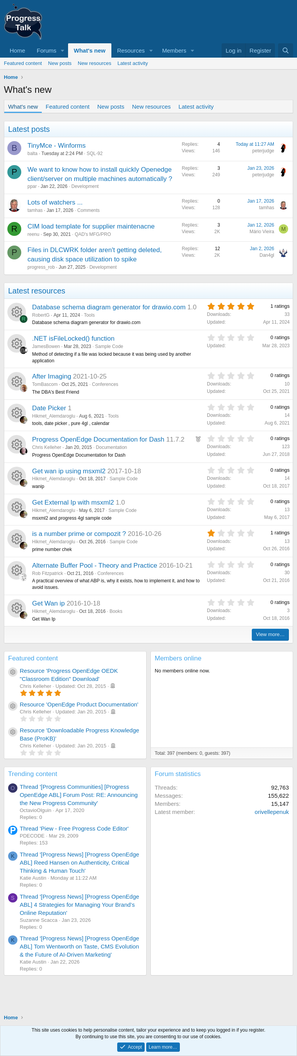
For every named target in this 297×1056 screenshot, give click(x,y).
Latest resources (36, 291)
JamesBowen (46, 346)
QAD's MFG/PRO (93, 234)
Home (17, 50)
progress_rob (41, 267)
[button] (62, 50)
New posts (60, 63)
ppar (32, 186)
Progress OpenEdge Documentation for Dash (98, 439)
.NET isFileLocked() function (73, 338)
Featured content (23, 63)
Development (85, 186)
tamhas (35, 210)
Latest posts (29, 129)
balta (32, 153)
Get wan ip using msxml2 (69, 471)
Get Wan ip (48, 603)
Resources (131, 50)
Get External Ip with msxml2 (73, 502)
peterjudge (263, 151)
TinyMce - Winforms (56, 145)
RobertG (41, 315)
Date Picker (49, 408)
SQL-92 (94, 153)
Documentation (111, 447)
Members (174, 50)
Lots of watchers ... (55, 202)
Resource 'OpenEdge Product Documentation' (79, 704)
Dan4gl (266, 255)
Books (115, 611)
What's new (90, 50)
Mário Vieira (261, 231)
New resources (94, 63)
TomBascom (45, 384)
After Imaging (51, 376)
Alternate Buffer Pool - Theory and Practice (94, 565)
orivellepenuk (272, 812)
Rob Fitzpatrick (47, 573)
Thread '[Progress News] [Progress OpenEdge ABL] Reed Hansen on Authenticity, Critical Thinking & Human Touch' (79, 862)
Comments (88, 210)
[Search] (285, 50)
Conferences (105, 384)
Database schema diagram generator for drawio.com (109, 307)
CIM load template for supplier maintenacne (91, 226)
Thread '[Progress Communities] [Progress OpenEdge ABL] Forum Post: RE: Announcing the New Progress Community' (79, 794)
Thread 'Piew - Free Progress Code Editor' (74, 828)
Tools (89, 315)
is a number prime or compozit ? (79, 533)
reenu (33, 234)
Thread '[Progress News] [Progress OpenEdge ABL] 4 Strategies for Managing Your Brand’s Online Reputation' (79, 904)
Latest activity (133, 63)
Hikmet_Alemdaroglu (53, 416)
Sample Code (109, 346)
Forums (46, 50)
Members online (178, 658)
